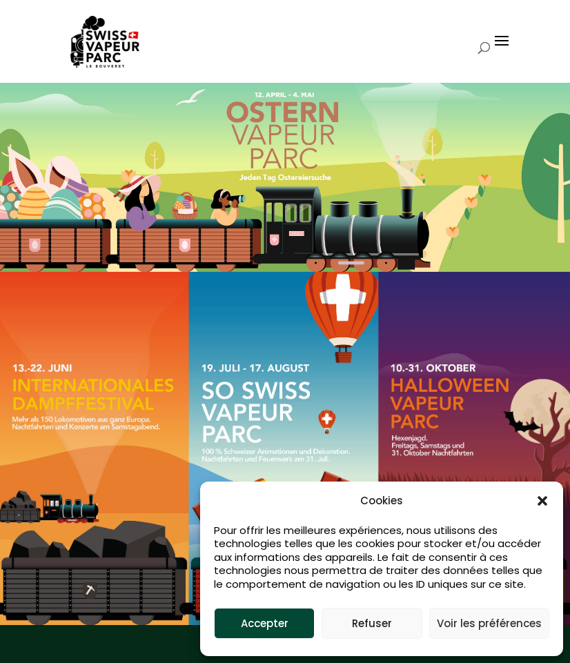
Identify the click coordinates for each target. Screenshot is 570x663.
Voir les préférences (489, 623)
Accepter (264, 623)
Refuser (372, 623)
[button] (542, 501)
